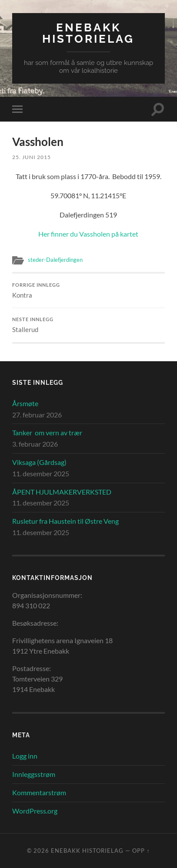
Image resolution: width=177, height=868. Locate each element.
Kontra (88, 290)
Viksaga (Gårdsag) (39, 462)
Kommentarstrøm (39, 792)
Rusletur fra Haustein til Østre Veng (65, 521)
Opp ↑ (141, 850)
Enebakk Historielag (88, 32)
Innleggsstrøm (33, 774)
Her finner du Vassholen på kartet (88, 234)
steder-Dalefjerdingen (55, 259)
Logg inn (24, 756)
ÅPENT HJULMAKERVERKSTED (61, 492)
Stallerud (88, 325)
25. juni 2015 (31, 157)
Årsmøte (25, 403)
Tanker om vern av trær (47, 432)
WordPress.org (34, 811)
